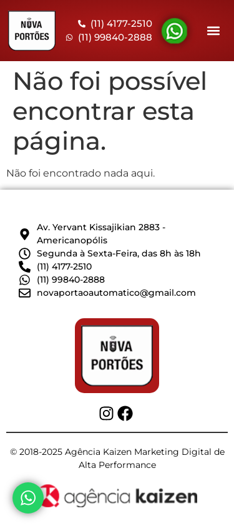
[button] (213, 31)
